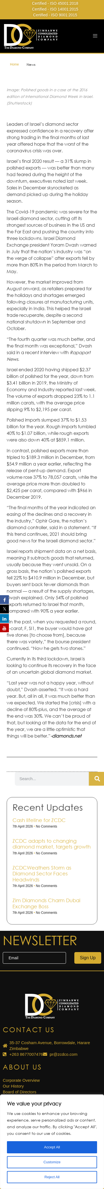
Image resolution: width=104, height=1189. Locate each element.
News (31, 64)
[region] (52, 1141)
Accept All (52, 1147)
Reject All (52, 1177)
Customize (52, 1162)
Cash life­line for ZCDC (39, 902)
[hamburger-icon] (95, 36)
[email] (34, 958)
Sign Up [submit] (88, 957)
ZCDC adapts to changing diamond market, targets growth (51, 926)
